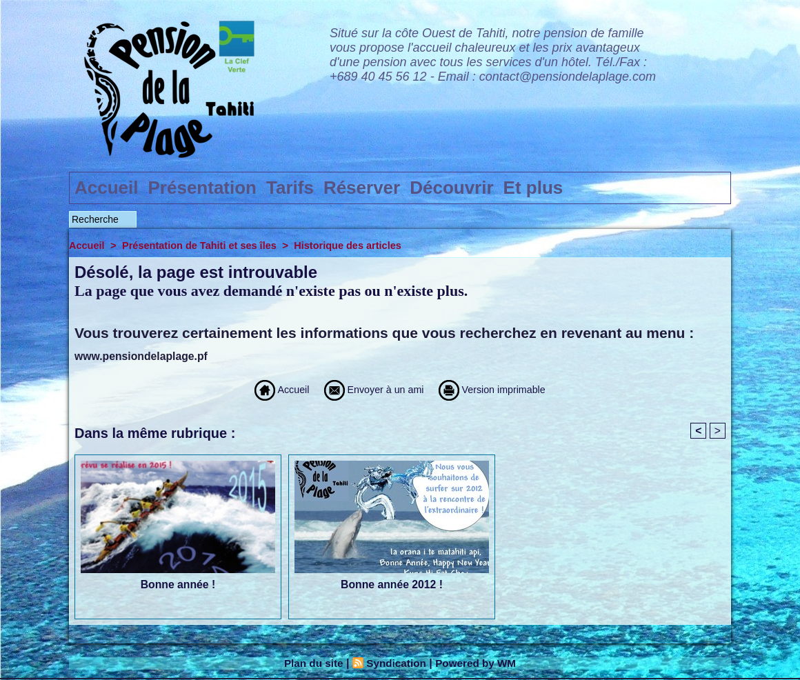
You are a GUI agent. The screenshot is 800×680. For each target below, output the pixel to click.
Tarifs (290, 187)
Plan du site (310, 664)
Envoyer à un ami (365, 389)
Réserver (361, 187)
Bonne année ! (178, 585)
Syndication (395, 664)
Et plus (533, 187)
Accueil (106, 187)
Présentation (202, 187)
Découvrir (451, 187)
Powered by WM (479, 664)
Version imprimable (511, 389)
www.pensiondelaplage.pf (142, 356)
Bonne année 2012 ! (391, 585)
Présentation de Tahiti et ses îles (203, 245)
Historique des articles (356, 245)
